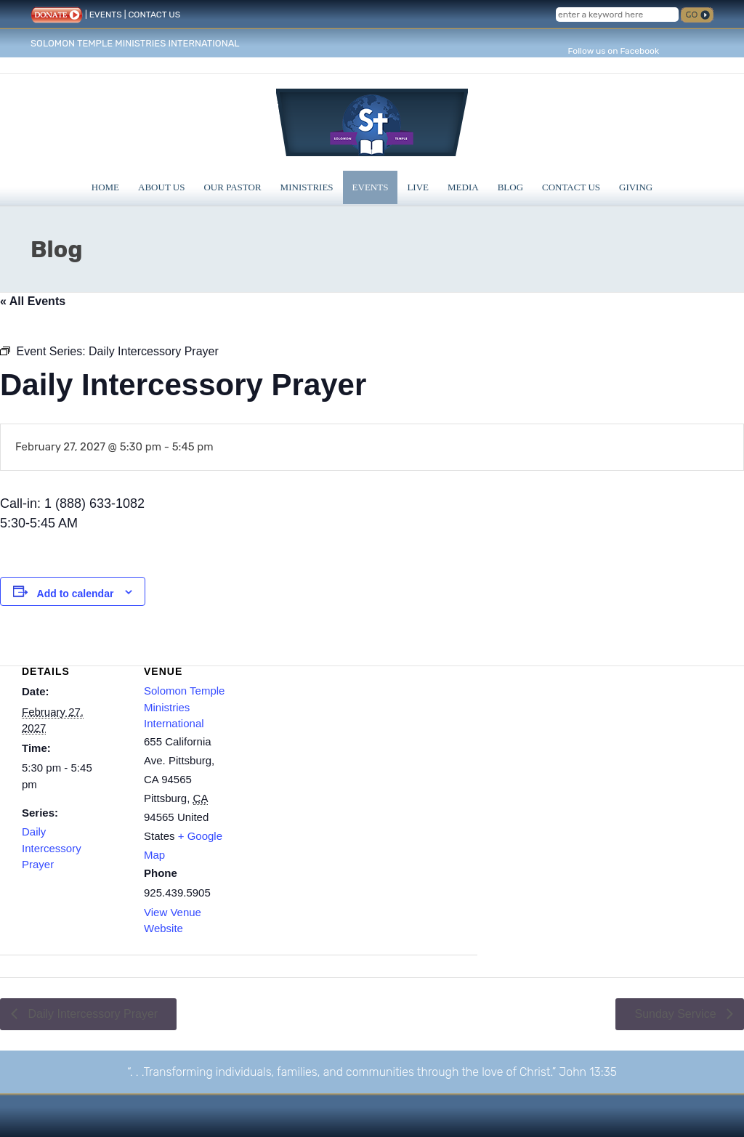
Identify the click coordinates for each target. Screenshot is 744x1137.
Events (370, 187)
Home (105, 187)
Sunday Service (676, 1014)
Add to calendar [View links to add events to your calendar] (75, 593)
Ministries (306, 187)
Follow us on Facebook (613, 51)
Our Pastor (232, 187)
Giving (635, 187)
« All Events (32, 301)
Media (463, 187)
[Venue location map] (360, 746)
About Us (161, 187)
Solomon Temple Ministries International (184, 706)
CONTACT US (154, 14)
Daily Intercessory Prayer (51, 847)
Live (418, 187)
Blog (510, 187)
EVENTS (105, 14)
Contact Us (571, 187)
